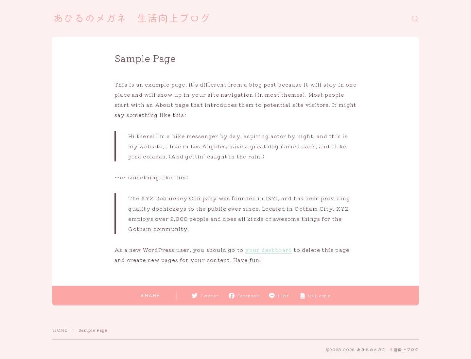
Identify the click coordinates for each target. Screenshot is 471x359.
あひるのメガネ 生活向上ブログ (131, 18)
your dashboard (268, 249)
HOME (60, 330)
